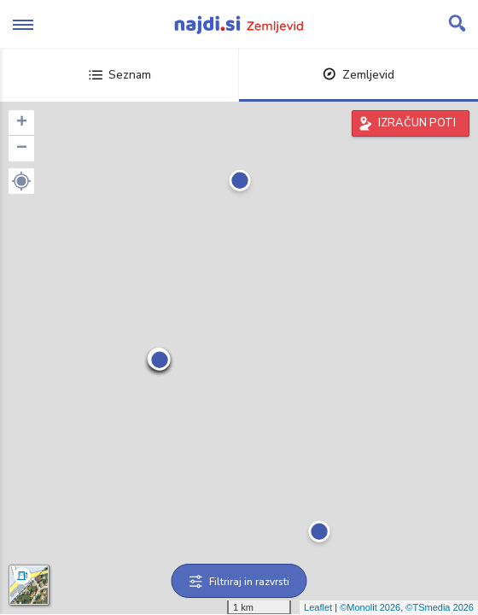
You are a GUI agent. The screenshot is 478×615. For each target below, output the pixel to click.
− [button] (21, 148)
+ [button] (21, 123)
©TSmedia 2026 (439, 607)
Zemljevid (358, 75)
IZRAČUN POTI (417, 123)
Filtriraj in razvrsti (239, 582)
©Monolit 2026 (370, 607)
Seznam (120, 75)
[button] (21, 181)
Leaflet (318, 607)
